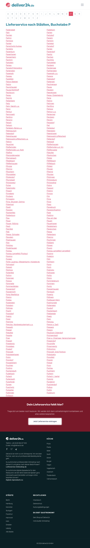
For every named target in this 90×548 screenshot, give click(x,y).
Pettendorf (51, 139)
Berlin (8, 500)
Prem (49, 319)
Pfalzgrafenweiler (13, 155)
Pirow (49, 202)
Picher (8, 185)
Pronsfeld (50, 357)
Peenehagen (52, 93)
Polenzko (50, 270)
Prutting (9, 368)
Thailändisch (51, 475)
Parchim (9, 60)
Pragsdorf (10, 314)
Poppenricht (11, 292)
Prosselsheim (11, 363)
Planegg (9, 210)
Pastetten (9, 79)
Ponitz (49, 286)
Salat (48, 451)
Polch (49, 267)
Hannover (9, 518)
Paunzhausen (11, 87)
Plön (8, 243)
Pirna (49, 199)
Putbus (49, 387)
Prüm (49, 365)
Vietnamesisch (52, 479)
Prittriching (51, 349)
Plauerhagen (52, 223)
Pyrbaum (9, 395)
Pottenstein (51, 305)
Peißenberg (10, 101)
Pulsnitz (50, 379)
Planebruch (51, 207)
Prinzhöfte (51, 344)
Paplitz (49, 54)
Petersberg (51, 131)
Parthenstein (52, 71)
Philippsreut (10, 183)
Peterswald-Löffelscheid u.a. (17, 139)
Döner (49, 458)
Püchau (50, 368)
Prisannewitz (52, 346)
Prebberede (51, 314)
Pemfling (50, 106)
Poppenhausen (53, 289)
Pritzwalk (9, 352)
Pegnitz (9, 98)
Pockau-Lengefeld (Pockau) (17, 254)
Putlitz (49, 390)
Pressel (9, 330)
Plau (8, 218)
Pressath (9, 327)
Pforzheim (10, 172)
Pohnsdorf (10, 264)
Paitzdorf (50, 35)
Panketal (50, 43)
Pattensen (51, 82)
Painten (9, 35)
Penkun (9, 112)
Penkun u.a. (51, 112)
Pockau (9, 251)
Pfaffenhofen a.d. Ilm (55, 147)
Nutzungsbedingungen (41, 507)
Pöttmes (9, 308)
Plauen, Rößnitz (12, 223)
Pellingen (50, 103)
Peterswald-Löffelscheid (56, 136)
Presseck (50, 327)
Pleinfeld (9, 229)
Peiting (49, 101)
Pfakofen (50, 153)
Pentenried (51, 114)
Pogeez (9, 259)
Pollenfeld (10, 273)
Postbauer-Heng (53, 300)
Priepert (9, 341)
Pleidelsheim (52, 226)
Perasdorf (50, 123)
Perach (8, 123)
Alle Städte (9, 532)
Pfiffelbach (51, 163)
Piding (49, 185)
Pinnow (50, 193)
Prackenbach (52, 311)
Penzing (9, 120)
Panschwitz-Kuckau (14, 46)
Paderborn (51, 30)
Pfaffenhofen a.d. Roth (15, 150)
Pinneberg (10, 193)
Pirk (48, 196)
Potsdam (9, 305)
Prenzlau (50, 322)
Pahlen (49, 32)
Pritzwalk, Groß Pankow (56, 352)
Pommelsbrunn (53, 281)
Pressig (50, 330)
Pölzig (49, 278)
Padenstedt (10, 30)
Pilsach (9, 191)
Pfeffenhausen (11, 163)
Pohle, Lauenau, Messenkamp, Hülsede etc (23, 262)
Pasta (49, 447)
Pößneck (50, 297)
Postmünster (52, 303)
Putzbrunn (51, 393)
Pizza (49, 444)
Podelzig (50, 256)
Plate (49, 213)
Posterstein (10, 303)
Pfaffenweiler (52, 150)
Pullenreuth (10, 379)
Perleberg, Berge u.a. (14, 128)
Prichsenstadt (52, 335)
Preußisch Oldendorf (55, 333)
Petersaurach (11, 131)
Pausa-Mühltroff (12, 90)
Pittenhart (10, 204)
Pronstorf (9, 360)
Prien (8, 338)
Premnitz (9, 322)
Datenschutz (37, 503)
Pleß (7, 232)
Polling (8, 275)
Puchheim (51, 371)
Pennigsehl (10, 114)
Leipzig (8, 528)
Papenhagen (11, 54)
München (9, 507)
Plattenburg (10, 215)
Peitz (8, 103)
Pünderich (51, 382)
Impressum (37, 500)
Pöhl (48, 259)
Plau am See (52, 218)
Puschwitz (10, 387)
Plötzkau (9, 245)
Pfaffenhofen (11, 147)
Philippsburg (52, 180)
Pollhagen (51, 273)
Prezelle (9, 335)
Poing (49, 264)
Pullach (9, 376)
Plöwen (50, 245)
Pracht (8, 311)
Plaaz (49, 204)
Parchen (50, 57)
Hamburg (9, 503)
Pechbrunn (10, 93)
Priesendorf (51, 341)
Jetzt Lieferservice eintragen (45, 421)
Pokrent (9, 267)
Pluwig (49, 248)
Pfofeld (49, 166)
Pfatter (49, 158)
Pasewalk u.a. (52, 73)
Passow (50, 76)
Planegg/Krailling (54, 210)
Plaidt (8, 207)
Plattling (50, 215)
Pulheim (50, 374)
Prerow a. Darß (52, 324)
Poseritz (50, 294)
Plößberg (50, 243)
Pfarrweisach (11, 158)
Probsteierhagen (12, 354)
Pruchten (9, 365)
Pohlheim (50, 262)
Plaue (8, 221)
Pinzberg (9, 196)
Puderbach (10, 374)
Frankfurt (9, 514)
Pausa (49, 87)
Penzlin (50, 120)
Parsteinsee (51, 68)
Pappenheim (11, 57)
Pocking (50, 254)
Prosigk (50, 360)
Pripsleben (10, 346)
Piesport (50, 188)
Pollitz (49, 275)
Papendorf (51, 52)
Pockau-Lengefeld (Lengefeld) (58, 251)
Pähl (8, 32)
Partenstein (10, 71)
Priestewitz (10, 344)
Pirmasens (10, 199)
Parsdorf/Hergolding (14, 68)
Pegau (8, 95)
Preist (8, 319)
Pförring (9, 169)
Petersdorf (10, 133)
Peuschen (10, 144)
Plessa (49, 232)
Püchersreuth (11, 371)
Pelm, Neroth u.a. (12, 106)
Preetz (49, 316)
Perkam (9, 125)
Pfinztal (9, 166)
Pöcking (9, 256)
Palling (8, 38)
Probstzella (51, 354)
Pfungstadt (10, 180)
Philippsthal (51, 183)
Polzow (9, 281)
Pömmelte (10, 284)
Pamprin (50, 41)
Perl (48, 125)
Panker (8, 43)
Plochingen (51, 240)
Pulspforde (10, 382)
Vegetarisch (51, 468)
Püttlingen (10, 393)
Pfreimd (50, 172)
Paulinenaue (52, 84)
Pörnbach (50, 292)
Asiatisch (50, 472)
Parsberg (50, 65)
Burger (49, 461)
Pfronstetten (11, 174)
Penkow (50, 109)
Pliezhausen (11, 240)
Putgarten (10, 390)
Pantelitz (9, 49)
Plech (8, 226)
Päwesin (50, 90)
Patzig (8, 84)
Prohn (8, 357)
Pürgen (9, 384)
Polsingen (10, 278)
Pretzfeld (9, 333)
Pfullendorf (10, 177)
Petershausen (11, 136)
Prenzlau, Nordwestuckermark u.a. (19, 324)
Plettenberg (51, 234)
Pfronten (50, 174)
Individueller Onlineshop (41, 521)
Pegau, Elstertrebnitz (55, 95)
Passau (9, 76)
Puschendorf (52, 384)
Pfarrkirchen (51, 155)
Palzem (50, 38)
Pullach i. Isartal (53, 376)
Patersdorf (51, 79)
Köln (7, 521)
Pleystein (9, 237)
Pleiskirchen (51, 229)
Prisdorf (9, 349)
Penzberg (50, 117)
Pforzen (50, 169)
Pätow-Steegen (12, 82)
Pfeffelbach (51, 161)
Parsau (9, 65)
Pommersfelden (12, 286)
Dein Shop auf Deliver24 (41, 517)
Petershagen (52, 133)
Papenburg (10, 52)
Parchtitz (50, 60)
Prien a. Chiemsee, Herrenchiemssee (61, 338)
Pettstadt (50, 142)
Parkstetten (51, 63)
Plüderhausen (11, 248)
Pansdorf (50, 46)
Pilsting (50, 191)
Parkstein (9, 63)
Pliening (50, 237)
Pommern (51, 284)
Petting (9, 142)
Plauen (49, 221)
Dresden (9, 525)
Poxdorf (50, 308)
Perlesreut (51, 128)
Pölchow (9, 270)
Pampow (9, 41)
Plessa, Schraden (12, 234)
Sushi (49, 454)
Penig (8, 109)
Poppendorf (10, 289)
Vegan (49, 465)
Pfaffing (9, 153)
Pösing (8, 297)
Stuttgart (9, 511)
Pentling (9, 117)
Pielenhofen (10, 188)
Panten (49, 49)
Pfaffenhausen (52, 144)
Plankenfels (10, 213)
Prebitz (8, 316)
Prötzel (49, 363)
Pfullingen (51, 177)
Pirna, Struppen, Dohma (15, 202)
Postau (9, 300)
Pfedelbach (10, 161)
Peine (49, 98)
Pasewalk (10, 73)
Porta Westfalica (12, 294)
